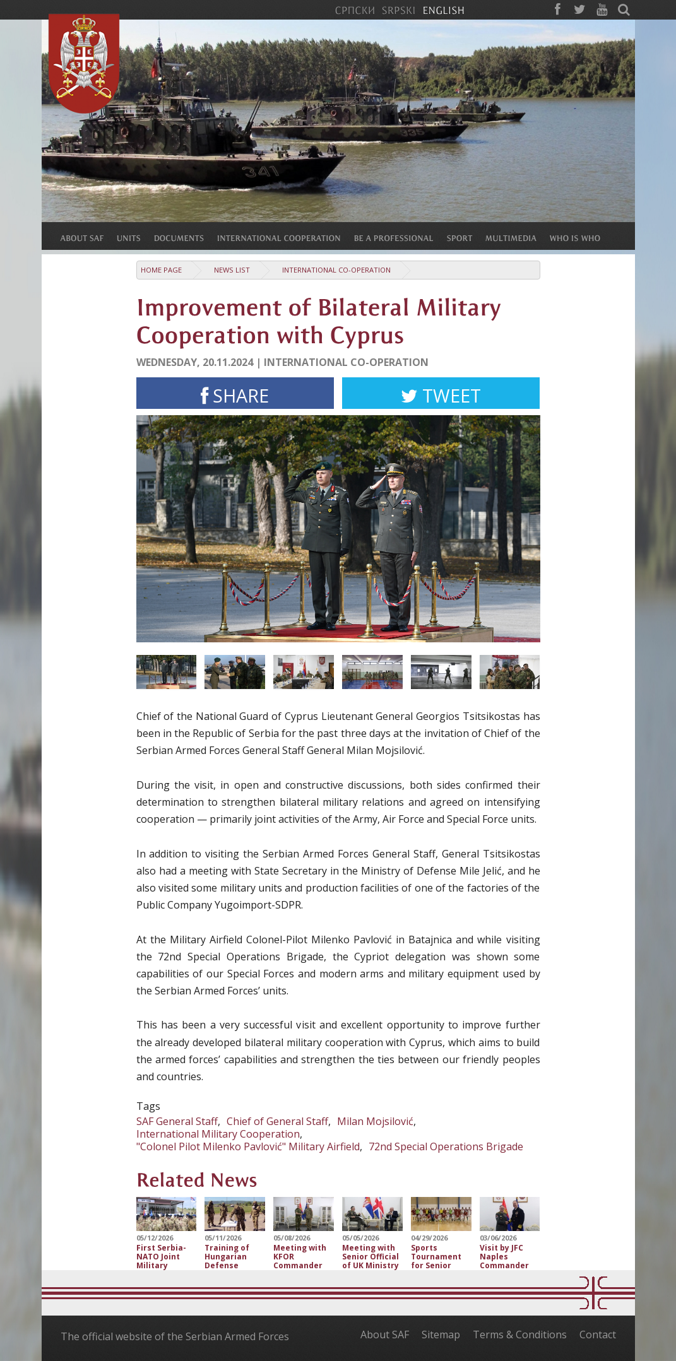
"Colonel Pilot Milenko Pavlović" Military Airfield (248, 1146)
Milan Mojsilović (375, 1121)
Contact (597, 1334)
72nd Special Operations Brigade (446, 1146)
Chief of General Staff (277, 1121)
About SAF (384, 1334)
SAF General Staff (177, 1121)
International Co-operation (336, 269)
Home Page (161, 269)
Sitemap (441, 1334)
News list (232, 269)
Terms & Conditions (520, 1334)
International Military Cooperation (218, 1134)
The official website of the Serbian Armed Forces (175, 1336)
